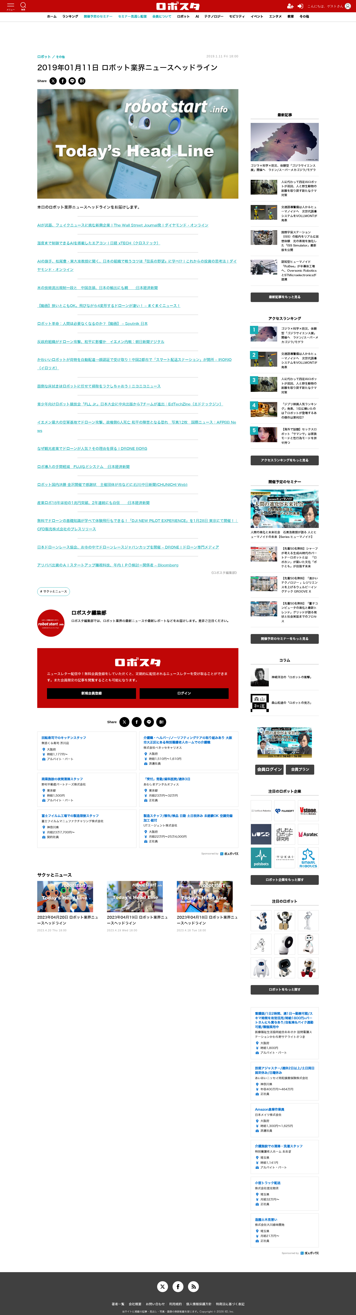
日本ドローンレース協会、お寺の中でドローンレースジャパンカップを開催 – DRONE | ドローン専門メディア (134, 547)
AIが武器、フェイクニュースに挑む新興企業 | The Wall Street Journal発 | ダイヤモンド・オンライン (129, 225)
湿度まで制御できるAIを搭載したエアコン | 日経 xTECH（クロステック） (103, 243)
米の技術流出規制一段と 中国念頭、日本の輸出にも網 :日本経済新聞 (101, 288)
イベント (262, 17)
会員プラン (300, 768)
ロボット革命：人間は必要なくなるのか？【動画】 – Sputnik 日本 (96, 324)
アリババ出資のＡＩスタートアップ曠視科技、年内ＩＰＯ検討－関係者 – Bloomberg (112, 565)
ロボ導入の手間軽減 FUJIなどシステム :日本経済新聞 (86, 467)
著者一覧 (118, 1301)
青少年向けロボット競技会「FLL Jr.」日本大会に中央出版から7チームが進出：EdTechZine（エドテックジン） (136, 404)
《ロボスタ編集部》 (222, 573)
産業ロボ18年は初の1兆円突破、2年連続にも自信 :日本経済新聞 (97, 503)
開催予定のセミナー (93, 17)
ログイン (184, 694)
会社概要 (135, 1301)
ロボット (184, 17)
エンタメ (282, 17)
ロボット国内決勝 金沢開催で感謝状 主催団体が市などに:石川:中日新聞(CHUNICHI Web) (118, 485)
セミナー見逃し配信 (129, 17)
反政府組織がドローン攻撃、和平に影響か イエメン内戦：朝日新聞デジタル (104, 342)
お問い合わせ (155, 1301)
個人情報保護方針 (199, 1301)
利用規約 (175, 1301)
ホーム (44, 17)
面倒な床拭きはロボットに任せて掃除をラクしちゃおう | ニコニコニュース (103, 386)
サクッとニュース (56, 591)
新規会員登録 (91, 694)
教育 (297, 17)
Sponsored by (209, 854)
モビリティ (241, 17)
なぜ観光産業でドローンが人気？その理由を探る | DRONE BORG (96, 448)
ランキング (63, 17)
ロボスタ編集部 (95, 612)
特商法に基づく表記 (230, 1301)
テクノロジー (216, 17)
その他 (312, 17)
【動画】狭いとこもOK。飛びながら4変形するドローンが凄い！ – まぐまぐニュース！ (113, 306)
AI (198, 17)
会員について (161, 17)
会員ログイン (269, 768)
